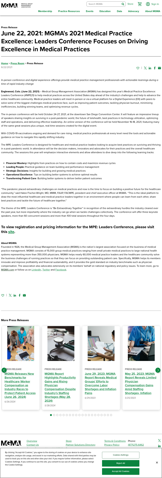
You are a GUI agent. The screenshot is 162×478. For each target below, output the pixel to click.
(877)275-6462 (136, 444)
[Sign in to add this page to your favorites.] (137, 67)
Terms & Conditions (115, 440)
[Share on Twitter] (145, 67)
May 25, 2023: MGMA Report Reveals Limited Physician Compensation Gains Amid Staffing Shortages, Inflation (140, 382)
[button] (139, 4)
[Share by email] (159, 67)
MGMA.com (7, 269)
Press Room (17, 63)
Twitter (46, 269)
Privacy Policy (111, 444)
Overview (32, 440)
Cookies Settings (120, 455)
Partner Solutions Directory (80, 444)
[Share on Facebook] (154, 67)
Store (69, 440)
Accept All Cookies (120, 471)
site (11, 231)
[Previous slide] (4, 369)
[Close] (156, 462)
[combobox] (103, 3)
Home (4, 63)
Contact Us (33, 444)
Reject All (120, 463)
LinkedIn (36, 269)
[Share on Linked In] (150, 67)
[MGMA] (17, 6)
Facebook (60, 269)
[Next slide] (157, 369)
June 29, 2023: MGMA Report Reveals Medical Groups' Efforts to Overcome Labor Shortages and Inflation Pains (101, 382)
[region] (81, 463)
